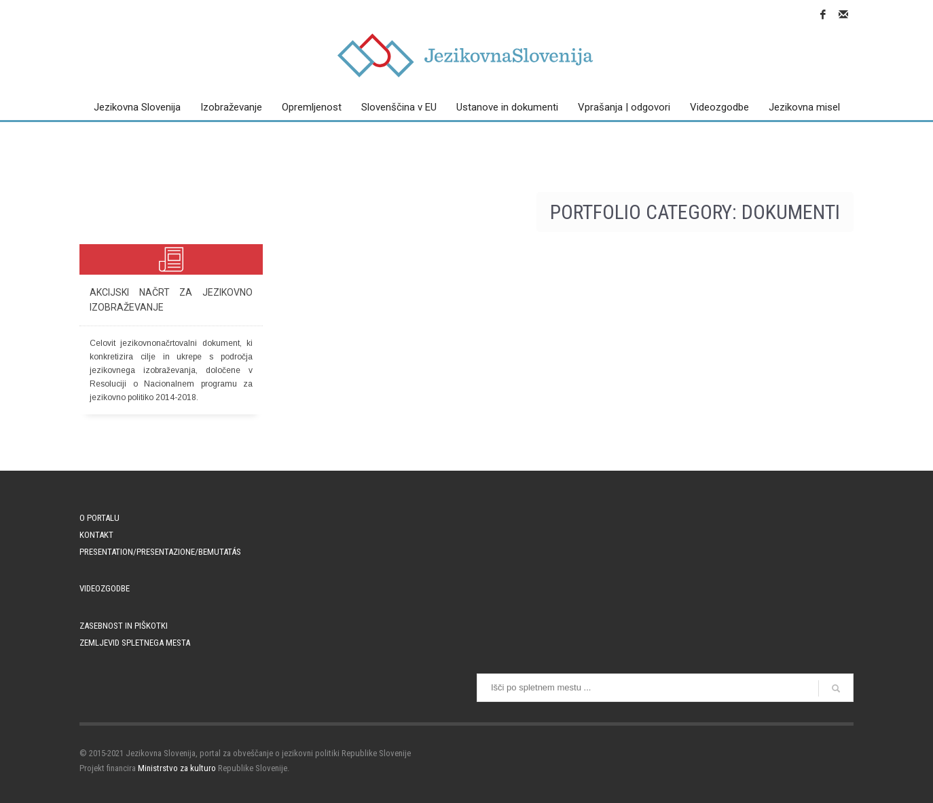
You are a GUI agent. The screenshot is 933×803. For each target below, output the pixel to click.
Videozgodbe (104, 588)
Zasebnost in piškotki (123, 626)
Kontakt (96, 535)
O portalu (99, 518)
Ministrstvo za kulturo (177, 768)
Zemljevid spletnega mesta (134, 643)
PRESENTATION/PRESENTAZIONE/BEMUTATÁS (160, 552)
